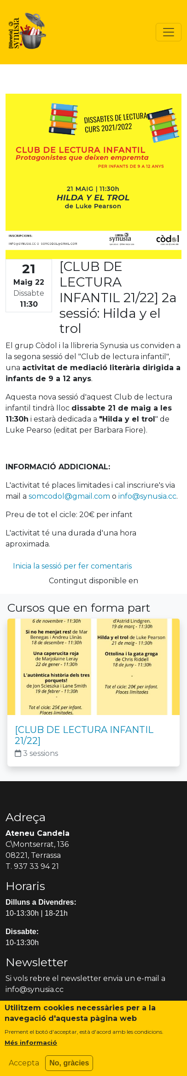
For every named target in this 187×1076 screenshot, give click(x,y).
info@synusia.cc (147, 496)
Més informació (31, 1047)
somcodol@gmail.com (69, 496)
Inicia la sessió (37, 566)
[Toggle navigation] (168, 32)
